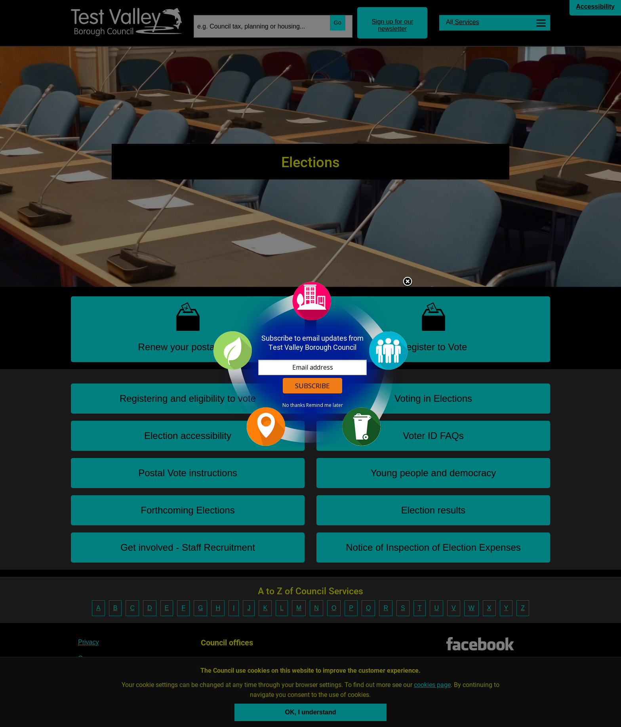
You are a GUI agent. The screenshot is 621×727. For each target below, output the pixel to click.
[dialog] (310, 363)
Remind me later (324, 405)
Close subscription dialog (407, 282)
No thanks (293, 405)
